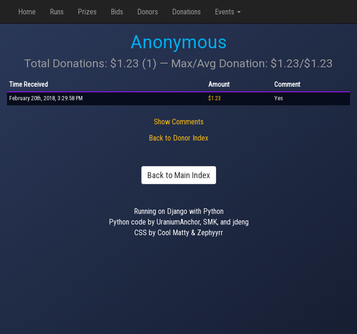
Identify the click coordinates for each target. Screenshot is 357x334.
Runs (57, 11)
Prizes (87, 11)
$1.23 (214, 98)
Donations (186, 11)
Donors (147, 11)
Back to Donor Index (178, 138)
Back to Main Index (178, 175)
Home (27, 11)
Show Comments (179, 121)
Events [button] (228, 11)
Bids (117, 11)
